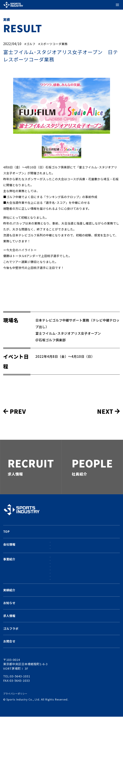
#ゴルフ (31, 43)
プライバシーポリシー (16, 744)
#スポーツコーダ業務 (56, 43)
